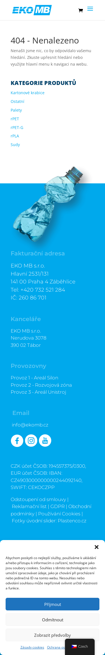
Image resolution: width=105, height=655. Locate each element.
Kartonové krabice (28, 92)
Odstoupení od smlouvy (38, 499)
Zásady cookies (32, 647)
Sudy (15, 144)
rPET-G (17, 127)
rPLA (15, 136)
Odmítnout (52, 619)
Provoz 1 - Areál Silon (34, 377)
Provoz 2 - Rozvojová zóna (41, 385)
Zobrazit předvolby (52, 635)
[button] (96, 547)
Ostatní (17, 101)
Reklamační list (29, 506)
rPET (15, 118)
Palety (16, 110)
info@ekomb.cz (30, 425)
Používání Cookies (59, 513)
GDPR (57, 506)
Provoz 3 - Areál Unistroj (38, 392)
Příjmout (52, 604)
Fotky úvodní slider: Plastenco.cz (49, 520)
